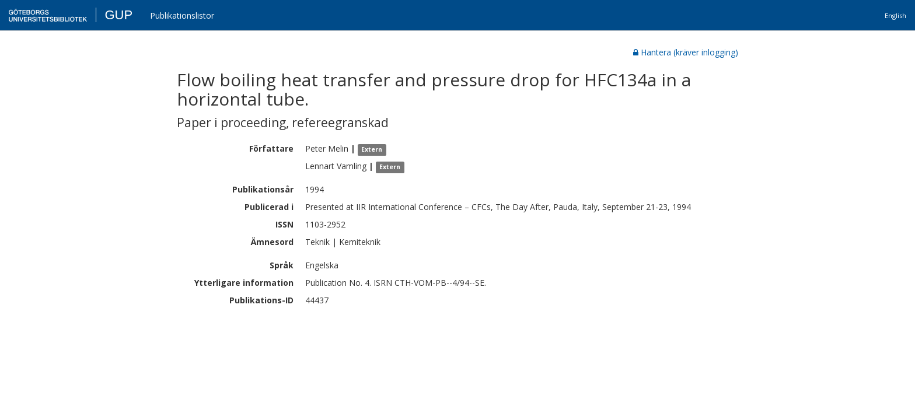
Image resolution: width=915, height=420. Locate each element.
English (895, 15)
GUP (118, 15)
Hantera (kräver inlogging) (685, 52)
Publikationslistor (182, 15)
